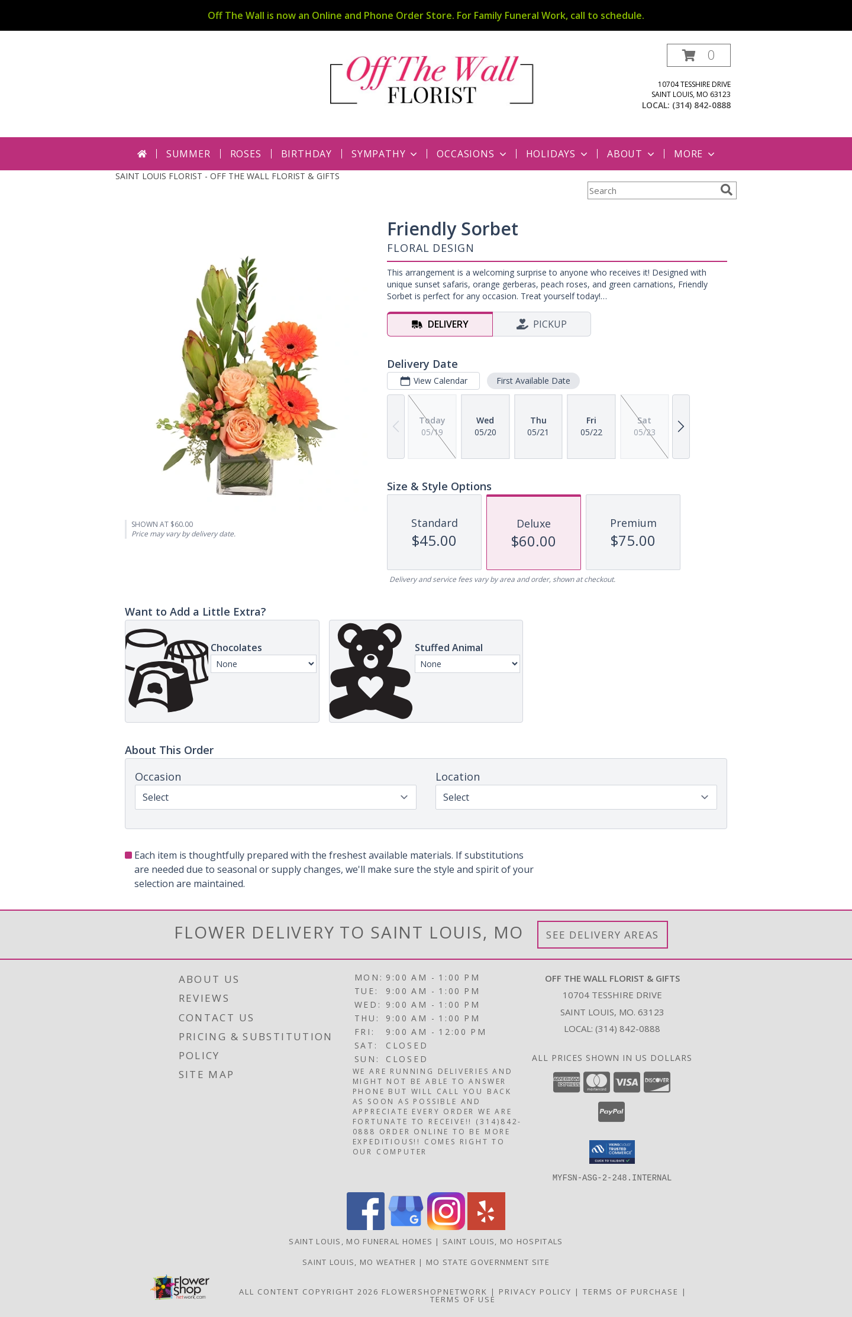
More (695, 153)
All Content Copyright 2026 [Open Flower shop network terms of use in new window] (309, 1291)
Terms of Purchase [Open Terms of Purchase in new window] (631, 1291)
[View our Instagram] (446, 1226)
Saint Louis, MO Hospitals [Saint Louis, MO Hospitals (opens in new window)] (503, 1240)
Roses (246, 153)
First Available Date (533, 380)
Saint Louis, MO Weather (359, 1261)
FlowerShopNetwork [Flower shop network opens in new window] (435, 1291)
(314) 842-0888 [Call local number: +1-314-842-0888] (701, 105)
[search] (726, 189)
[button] (699, 55)
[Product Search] (651, 190)
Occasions (472, 153)
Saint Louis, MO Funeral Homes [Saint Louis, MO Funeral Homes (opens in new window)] (361, 1240)
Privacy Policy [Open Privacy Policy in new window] (535, 1291)
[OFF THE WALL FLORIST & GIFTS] (430, 78)
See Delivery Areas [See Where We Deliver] (602, 934)
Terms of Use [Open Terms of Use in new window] (463, 1298)
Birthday (306, 153)
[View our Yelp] (486, 1226)
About (632, 153)
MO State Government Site (488, 1261)
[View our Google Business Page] (406, 1226)
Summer (188, 153)
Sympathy (385, 153)
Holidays (558, 153)
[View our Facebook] (366, 1226)
